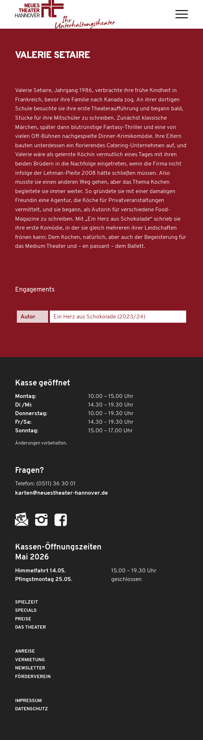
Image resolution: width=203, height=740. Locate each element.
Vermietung (30, 660)
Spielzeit (26, 602)
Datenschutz (31, 709)
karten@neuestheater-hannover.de (61, 493)
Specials (26, 610)
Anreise (25, 651)
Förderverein (33, 676)
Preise (23, 619)
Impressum (28, 700)
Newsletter (30, 668)
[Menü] (178, 14)
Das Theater (30, 627)
